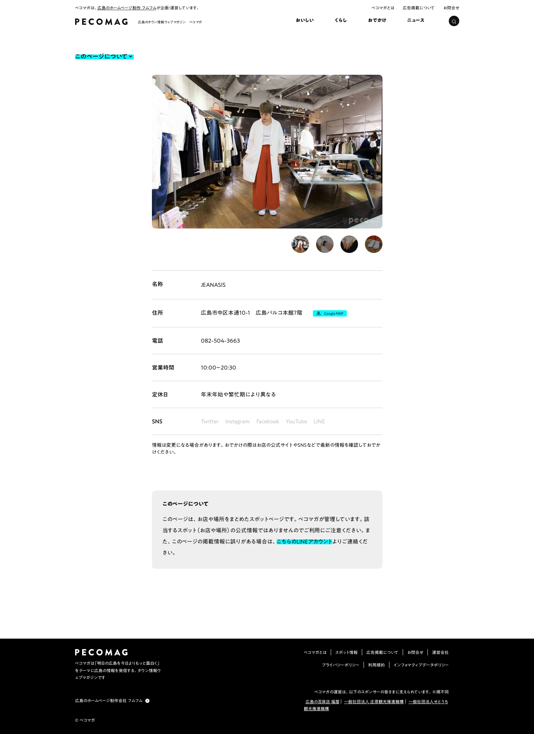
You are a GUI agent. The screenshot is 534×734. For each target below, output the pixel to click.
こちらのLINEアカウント (304, 541)
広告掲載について (419, 8)
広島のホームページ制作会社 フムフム (108, 700)
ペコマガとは (383, 8)
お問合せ (451, 8)
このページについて (101, 56)
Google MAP (333, 313)
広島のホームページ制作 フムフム (126, 8)
